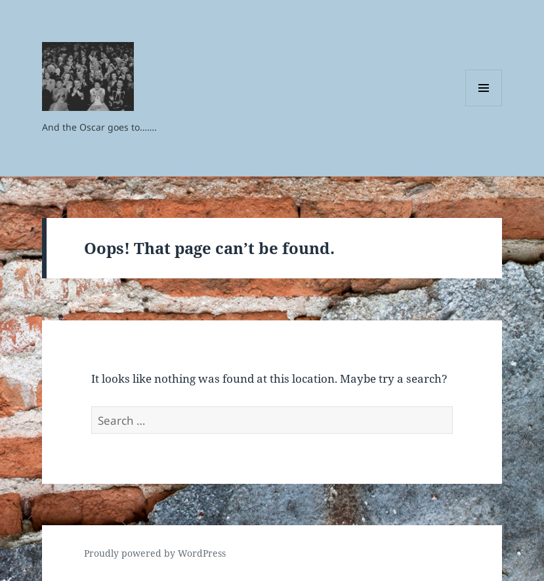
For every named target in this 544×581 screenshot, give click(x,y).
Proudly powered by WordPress (155, 553)
